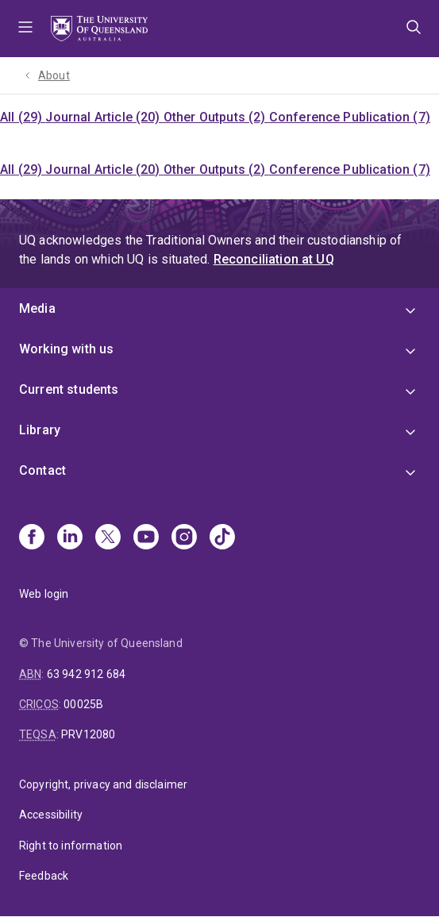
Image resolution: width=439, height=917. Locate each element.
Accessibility (51, 814)
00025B (83, 704)
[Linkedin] (70, 538)
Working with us (66, 348)
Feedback (43, 875)
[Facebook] (31, 538)
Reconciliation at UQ (274, 259)
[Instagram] (184, 538)
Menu (25, 28)
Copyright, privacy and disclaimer (103, 784)
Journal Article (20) (104, 117)
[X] (108, 538)
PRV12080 (88, 734)
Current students (69, 389)
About (54, 75)
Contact (42, 470)
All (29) (22, 117)
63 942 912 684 (86, 674)
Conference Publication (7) (349, 117)
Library (39, 429)
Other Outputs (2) (216, 117)
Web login (43, 594)
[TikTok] (222, 538)
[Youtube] (146, 538)
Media (37, 308)
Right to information (70, 845)
